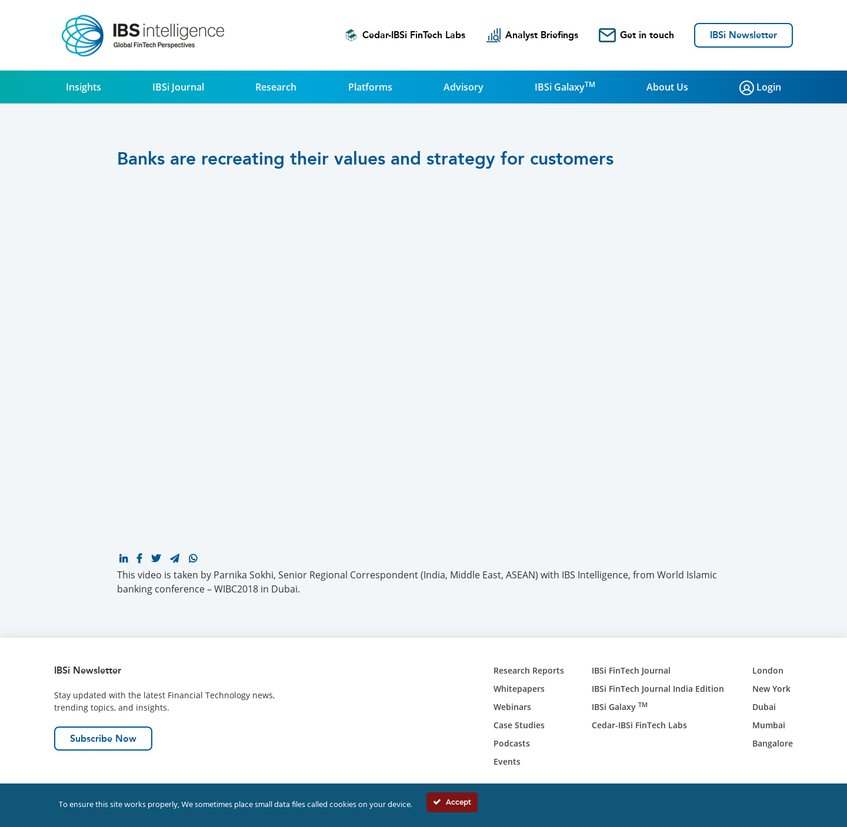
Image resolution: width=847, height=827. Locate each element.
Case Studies (519, 725)
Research (275, 87)
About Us (667, 87)
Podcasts (511, 743)
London (767, 670)
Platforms (370, 87)
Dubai (764, 706)
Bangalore (772, 743)
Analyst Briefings (532, 35)
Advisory (463, 87)
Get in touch (636, 35)
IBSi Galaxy (565, 86)
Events (507, 761)
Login (760, 88)
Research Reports (528, 670)
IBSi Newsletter (743, 35)
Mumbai (768, 725)
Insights (83, 87)
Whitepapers (519, 688)
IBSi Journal (178, 87)
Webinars (512, 706)
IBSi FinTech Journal (631, 670)
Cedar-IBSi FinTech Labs (404, 35)
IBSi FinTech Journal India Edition (658, 688)
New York (771, 688)
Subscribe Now (103, 738)
